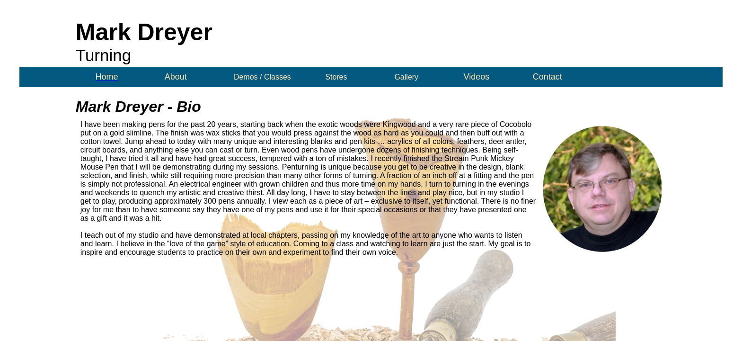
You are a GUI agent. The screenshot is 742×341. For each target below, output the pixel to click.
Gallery (406, 77)
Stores (336, 77)
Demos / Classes (262, 77)
